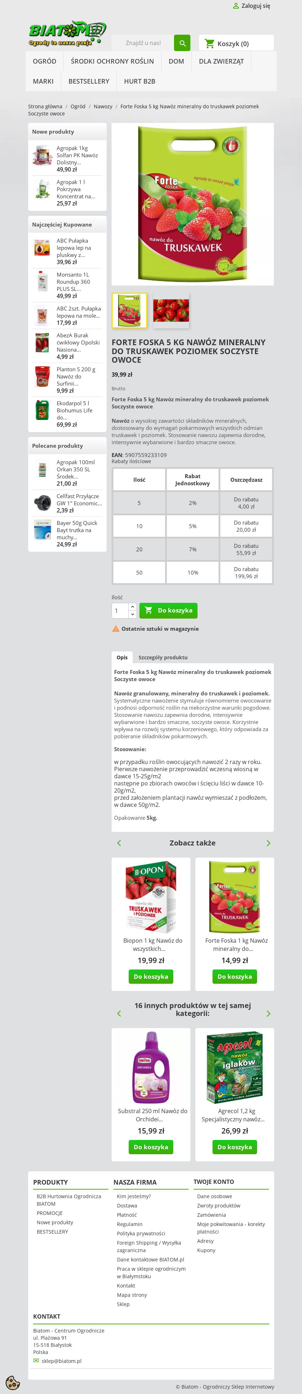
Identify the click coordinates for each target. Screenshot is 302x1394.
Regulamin (130, 1224)
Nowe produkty (53, 131)
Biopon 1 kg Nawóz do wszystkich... (153, 945)
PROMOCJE (50, 1213)
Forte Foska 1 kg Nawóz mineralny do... (236, 945)
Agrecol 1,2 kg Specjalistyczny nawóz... (233, 1115)
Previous (116, 840)
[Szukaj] (151, 43)
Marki (43, 81)
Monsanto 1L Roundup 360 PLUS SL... (73, 281)
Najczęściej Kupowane (62, 224)
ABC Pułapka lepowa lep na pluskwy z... (74, 247)
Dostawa (127, 1205)
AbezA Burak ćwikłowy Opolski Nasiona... (78, 342)
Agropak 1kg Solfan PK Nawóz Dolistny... (77, 155)
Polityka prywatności (141, 1233)
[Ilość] (120, 611)
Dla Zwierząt (221, 61)
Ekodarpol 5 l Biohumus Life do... (74, 410)
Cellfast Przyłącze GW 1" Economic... (79, 499)
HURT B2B (139, 81)
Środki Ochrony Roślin (112, 61)
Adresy (205, 1240)
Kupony (206, 1250)
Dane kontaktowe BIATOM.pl (150, 1259)
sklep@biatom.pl (62, 1361)
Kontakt (126, 1285)
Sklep (123, 1304)
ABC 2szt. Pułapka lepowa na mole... (79, 312)
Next (265, 840)
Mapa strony (132, 1294)
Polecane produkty (57, 445)
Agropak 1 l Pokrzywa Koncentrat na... (76, 189)
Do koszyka (168, 610)
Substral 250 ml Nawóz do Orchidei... (153, 1115)
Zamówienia (211, 1214)
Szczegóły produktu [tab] (163, 657)
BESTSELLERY (88, 81)
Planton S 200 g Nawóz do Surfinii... (76, 376)
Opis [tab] (122, 657)
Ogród (44, 61)
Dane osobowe (214, 1196)
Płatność (127, 1214)
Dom (176, 61)
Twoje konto (214, 1182)
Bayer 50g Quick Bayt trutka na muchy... (77, 530)
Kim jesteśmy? (134, 1196)
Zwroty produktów (218, 1205)
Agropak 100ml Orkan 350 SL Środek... (76, 469)
